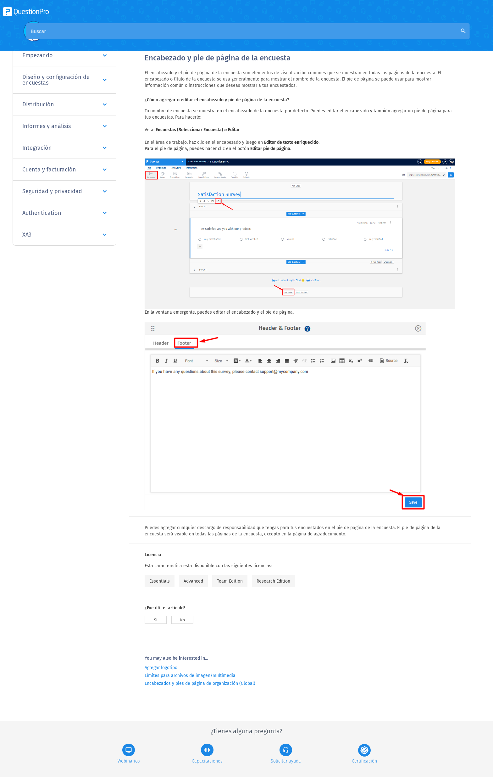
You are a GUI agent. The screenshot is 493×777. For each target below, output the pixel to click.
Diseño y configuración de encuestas (64, 80)
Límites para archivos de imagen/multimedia (190, 675)
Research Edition (273, 581)
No (182, 620)
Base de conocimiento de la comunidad (229, 38)
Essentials (159, 581)
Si (155, 620)
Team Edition (230, 581)
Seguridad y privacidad (64, 191)
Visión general (161, 38)
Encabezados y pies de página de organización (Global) (200, 683)
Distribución (64, 104)
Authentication (64, 213)
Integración (64, 147)
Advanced (193, 581)
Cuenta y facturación (64, 169)
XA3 (64, 234)
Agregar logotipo (161, 667)
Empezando (64, 55)
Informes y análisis (64, 126)
